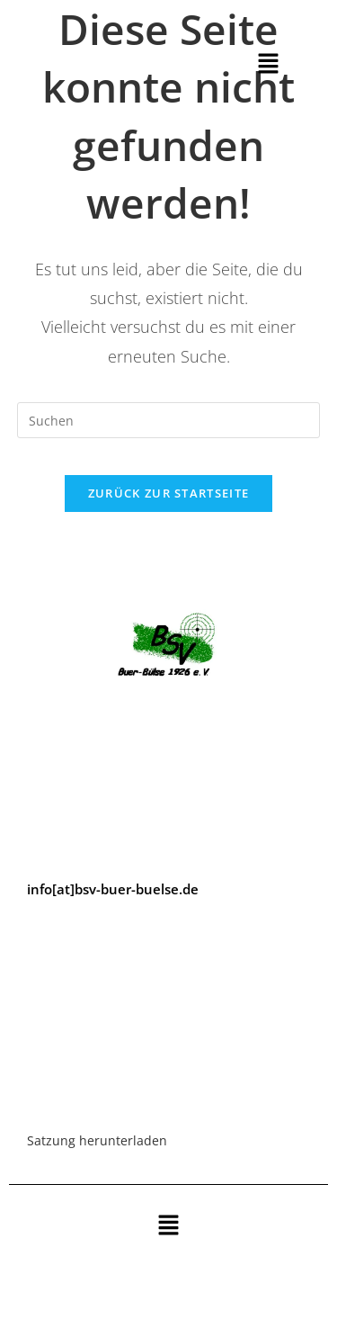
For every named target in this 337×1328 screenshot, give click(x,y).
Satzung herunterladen (97, 1140)
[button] (269, 64)
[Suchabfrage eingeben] (169, 420)
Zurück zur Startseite (168, 493)
